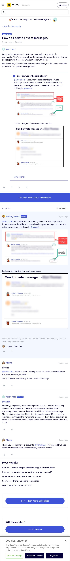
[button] (3, 5)
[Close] (66, 541)
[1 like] (12, 346)
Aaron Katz (11, 49)
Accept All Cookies (35, 555)
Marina (9, 363)
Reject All (54, 555)
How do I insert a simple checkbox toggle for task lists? (28, 467)
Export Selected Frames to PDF (16, 485)
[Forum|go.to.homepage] (18, 5)
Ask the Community (12, 26)
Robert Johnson (13, 216)
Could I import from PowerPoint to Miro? (21, 476)
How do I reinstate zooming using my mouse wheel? (27, 472)
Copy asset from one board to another (20, 481)
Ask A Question (35, 529)
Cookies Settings (14, 555)
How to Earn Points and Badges (35, 501)
